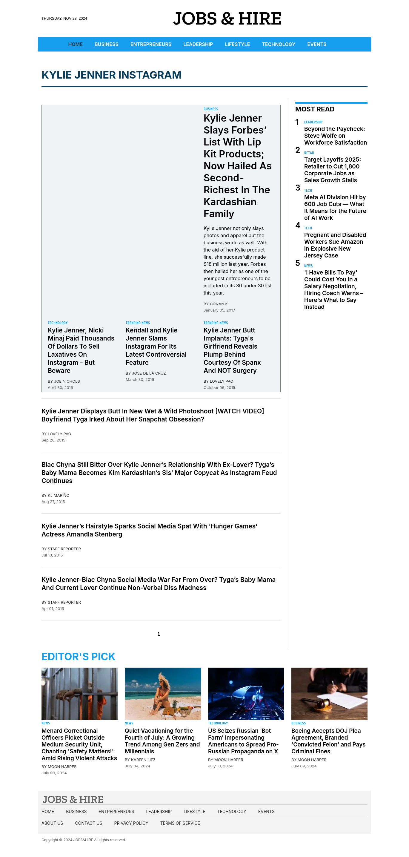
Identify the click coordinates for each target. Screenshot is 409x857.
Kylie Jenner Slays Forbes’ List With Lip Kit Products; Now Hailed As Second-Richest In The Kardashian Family (238, 166)
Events (317, 44)
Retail (309, 153)
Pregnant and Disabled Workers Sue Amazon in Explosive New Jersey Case (335, 245)
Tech (308, 190)
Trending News (138, 323)
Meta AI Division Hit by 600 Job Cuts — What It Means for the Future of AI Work (335, 207)
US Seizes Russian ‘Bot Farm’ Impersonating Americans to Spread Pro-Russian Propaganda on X (243, 741)
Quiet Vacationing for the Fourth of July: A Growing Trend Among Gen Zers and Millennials (162, 741)
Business (107, 44)
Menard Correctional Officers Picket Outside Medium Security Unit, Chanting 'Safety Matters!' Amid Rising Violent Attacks (79, 744)
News (308, 265)
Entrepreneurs (150, 44)
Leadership (198, 44)
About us (52, 823)
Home (75, 44)
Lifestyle (237, 44)
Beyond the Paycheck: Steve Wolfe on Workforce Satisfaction (335, 135)
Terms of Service (180, 823)
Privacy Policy (131, 823)
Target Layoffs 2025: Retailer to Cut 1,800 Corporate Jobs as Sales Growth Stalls (332, 170)
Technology (278, 44)
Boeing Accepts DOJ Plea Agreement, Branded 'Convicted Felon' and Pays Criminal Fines (328, 741)
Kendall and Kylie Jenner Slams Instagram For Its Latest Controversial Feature (156, 346)
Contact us (88, 823)
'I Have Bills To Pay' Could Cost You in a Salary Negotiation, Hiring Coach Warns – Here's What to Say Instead (333, 289)
